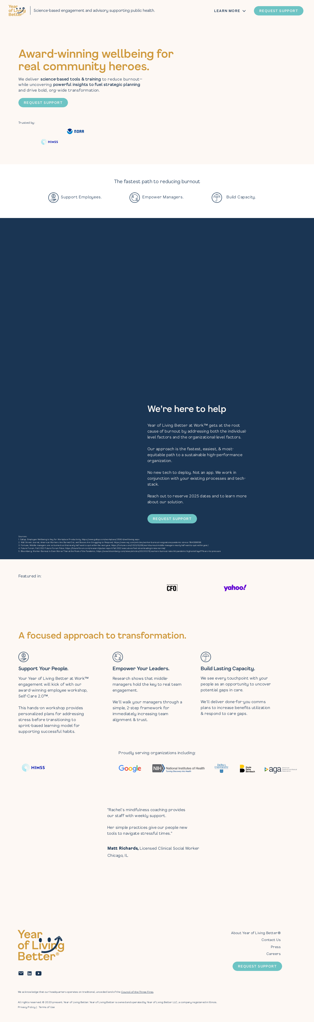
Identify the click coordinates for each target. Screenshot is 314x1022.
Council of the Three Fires (137, 991)
